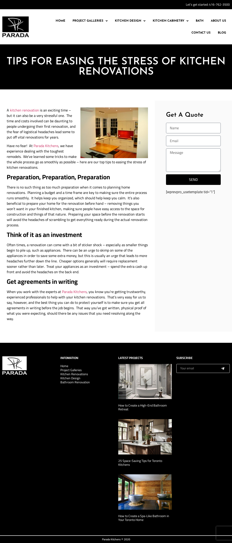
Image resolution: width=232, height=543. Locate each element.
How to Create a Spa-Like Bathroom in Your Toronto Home (143, 518)
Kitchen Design (130, 21)
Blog (222, 32)
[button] (90, 21)
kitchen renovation (24, 110)
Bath (200, 20)
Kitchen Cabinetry (171, 21)
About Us (218, 20)
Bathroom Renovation (75, 382)
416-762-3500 (219, 4)
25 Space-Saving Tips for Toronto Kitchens (140, 463)
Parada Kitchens (46, 145)
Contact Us (201, 32)
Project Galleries (90, 21)
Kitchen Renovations (74, 374)
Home (60, 20)
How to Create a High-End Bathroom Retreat (142, 407)
